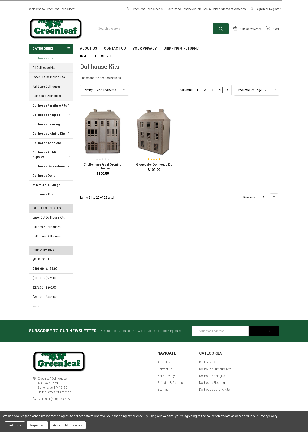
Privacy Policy (268, 416)
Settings (14, 425)
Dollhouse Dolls (44, 180)
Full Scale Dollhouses (47, 91)
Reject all (37, 425)
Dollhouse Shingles (52, 120)
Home (83, 61)
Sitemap (163, 394)
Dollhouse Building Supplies (52, 160)
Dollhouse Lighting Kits (52, 138)
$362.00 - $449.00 (45, 302)
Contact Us (115, 53)
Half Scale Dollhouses (47, 101)
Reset (36, 311)
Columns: (186, 95)
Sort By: (88, 95)
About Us (88, 53)
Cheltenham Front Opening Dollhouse (102, 171)
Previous (246, 203)
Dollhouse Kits (51, 63)
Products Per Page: (249, 95)
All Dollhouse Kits (44, 72)
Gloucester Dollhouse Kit (154, 169)
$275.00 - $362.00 (45, 292)
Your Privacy (145, 53)
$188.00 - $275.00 (45, 283)
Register (275, 9)
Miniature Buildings (46, 190)
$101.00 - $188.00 (45, 274)
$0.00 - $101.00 (43, 264)
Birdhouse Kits (43, 199)
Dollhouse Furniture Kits (52, 110)
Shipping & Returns (181, 53)
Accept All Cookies (67, 425)
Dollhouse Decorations (52, 171)
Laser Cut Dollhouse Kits (49, 82)
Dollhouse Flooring (46, 129)
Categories (42, 54)
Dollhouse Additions (47, 148)
